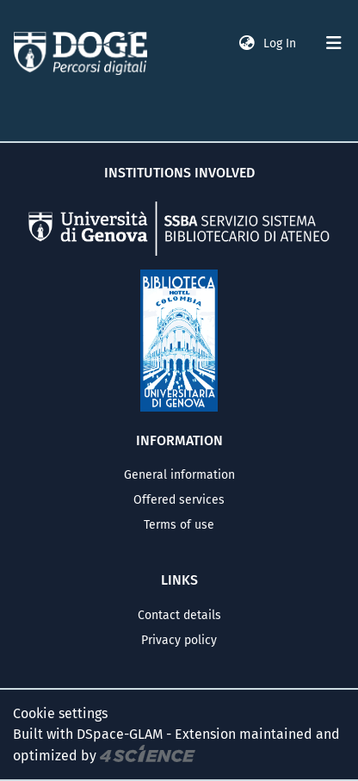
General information (179, 475)
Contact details (179, 615)
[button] (247, 43)
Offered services (179, 500)
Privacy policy (179, 640)
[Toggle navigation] (334, 43)
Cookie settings (60, 713)
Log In (281, 43)
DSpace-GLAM (120, 734)
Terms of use (179, 525)
